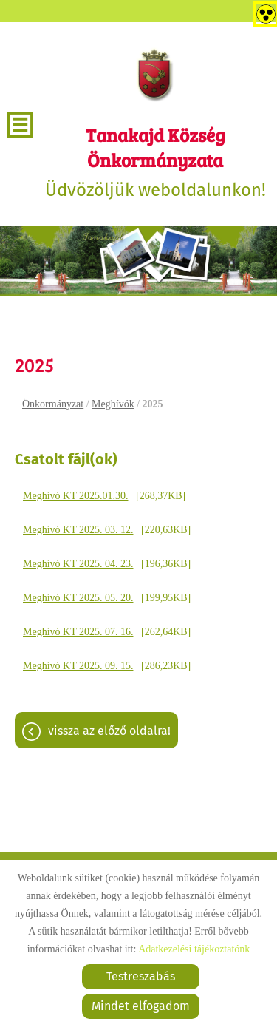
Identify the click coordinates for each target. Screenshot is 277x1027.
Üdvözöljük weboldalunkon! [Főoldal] (155, 161)
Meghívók (113, 404)
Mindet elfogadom (141, 1006)
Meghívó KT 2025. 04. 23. (78, 563)
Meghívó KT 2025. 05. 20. (78, 597)
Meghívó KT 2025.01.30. (75, 495)
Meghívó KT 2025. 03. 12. (78, 529)
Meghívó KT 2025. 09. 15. (78, 665)
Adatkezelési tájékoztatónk (194, 949)
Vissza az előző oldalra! (109, 731)
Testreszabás (140, 976)
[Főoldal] (155, 74)
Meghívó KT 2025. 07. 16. (78, 631)
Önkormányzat (52, 404)
